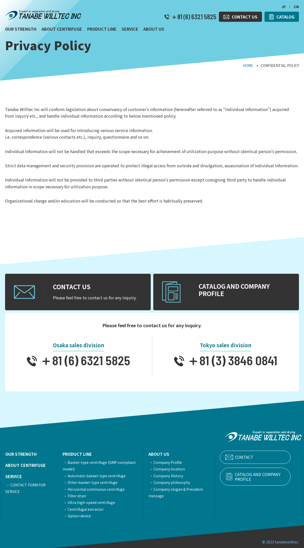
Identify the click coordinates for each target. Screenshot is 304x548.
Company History (176, 475)
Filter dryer (80, 495)
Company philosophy (179, 482)
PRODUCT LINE (80, 454)
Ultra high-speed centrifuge (94, 502)
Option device (82, 515)
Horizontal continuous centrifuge (99, 489)
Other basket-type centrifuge (96, 482)
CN (296, 6)
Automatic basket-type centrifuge (100, 475)
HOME (248, 65)
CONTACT (255, 457)
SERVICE (13, 476)
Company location (177, 468)
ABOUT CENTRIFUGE (25, 465)
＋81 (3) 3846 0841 (230, 360)
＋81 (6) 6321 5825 (192, 16)
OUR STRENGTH (21, 454)
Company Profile (175, 462)
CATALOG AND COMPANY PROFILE (264, 476)
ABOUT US (166, 454)
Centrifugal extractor (89, 509)
